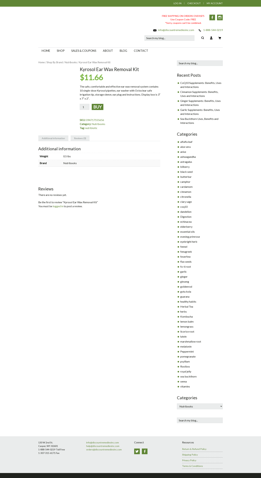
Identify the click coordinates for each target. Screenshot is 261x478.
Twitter (137, 451)
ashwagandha (188, 156)
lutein (183, 336)
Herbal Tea (186, 306)
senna (183, 381)
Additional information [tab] (53, 138)
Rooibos (185, 366)
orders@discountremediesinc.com (104, 449)
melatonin (186, 346)
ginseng (184, 281)
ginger (184, 276)
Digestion (185, 216)
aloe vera (185, 146)
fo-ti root (185, 266)
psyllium (185, 361)
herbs (183, 311)
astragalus (186, 161)
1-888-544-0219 (210, 29)
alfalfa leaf (186, 141)
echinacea (186, 221)
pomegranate (188, 356)
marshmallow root (190, 341)
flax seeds (186, 261)
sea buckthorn (188, 376)
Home (41, 62)
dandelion (185, 211)
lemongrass (186, 326)
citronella (185, 196)
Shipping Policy (190, 454)
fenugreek (186, 251)
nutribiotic (91, 127)
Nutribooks (71, 62)
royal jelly (185, 371)
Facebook (212, 17)
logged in (58, 206)
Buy (97, 106)
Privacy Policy (189, 460)
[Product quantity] (84, 107)
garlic (183, 271)
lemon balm (187, 321)
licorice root (187, 331)
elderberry (186, 226)
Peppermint (187, 351)
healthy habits (188, 301)
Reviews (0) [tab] (80, 138)
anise (183, 151)
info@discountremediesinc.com (173, 29)
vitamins (185, 386)
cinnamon (185, 191)
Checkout (194, 3)
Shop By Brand (55, 62)
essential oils (187, 231)
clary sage (186, 201)
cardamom (186, 186)
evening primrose (190, 236)
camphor (185, 181)
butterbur (186, 176)
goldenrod (186, 286)
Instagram (220, 17)
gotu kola (185, 291)
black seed (186, 171)
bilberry (185, 166)
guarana (184, 296)
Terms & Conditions (192, 466)
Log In (177, 3)
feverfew (185, 256)
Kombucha (186, 316)
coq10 (184, 206)
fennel (183, 246)
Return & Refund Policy (194, 449)
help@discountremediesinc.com (102, 446)
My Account (215, 3)
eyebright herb (188, 241)
